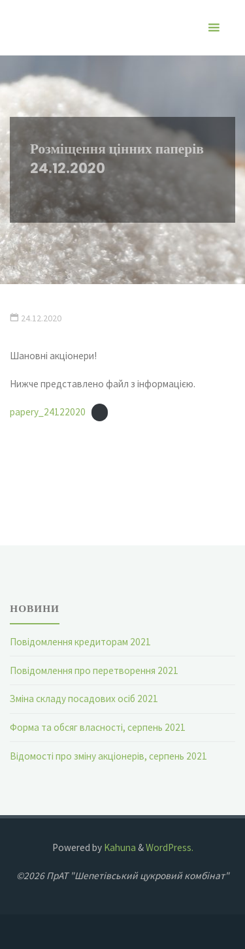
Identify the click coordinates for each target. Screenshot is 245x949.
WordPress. (169, 847)
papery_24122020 (48, 412)
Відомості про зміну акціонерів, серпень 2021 (108, 756)
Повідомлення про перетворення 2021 (94, 670)
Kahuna (119, 847)
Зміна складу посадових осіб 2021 (84, 698)
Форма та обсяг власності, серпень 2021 (98, 727)
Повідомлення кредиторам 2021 (80, 641)
